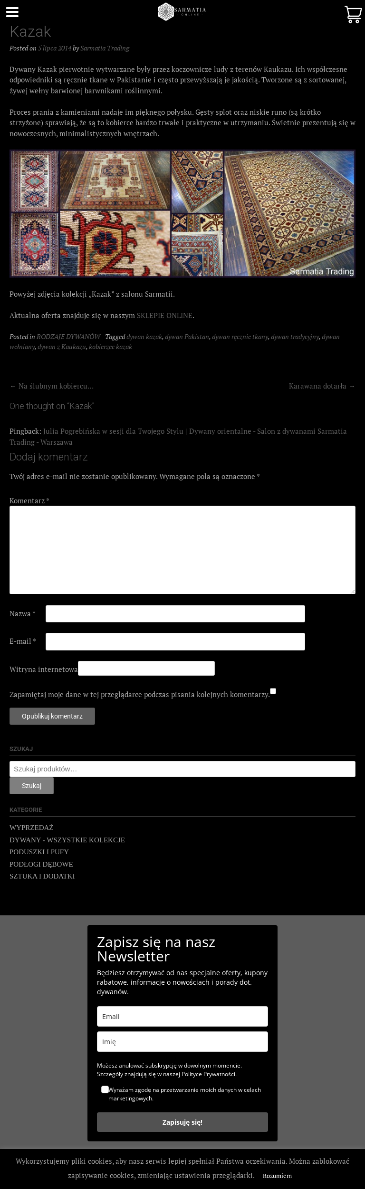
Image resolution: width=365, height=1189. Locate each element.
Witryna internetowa (44, 669)
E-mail (23, 641)
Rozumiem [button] (277, 1175)
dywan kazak (144, 336)
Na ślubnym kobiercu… (52, 385)
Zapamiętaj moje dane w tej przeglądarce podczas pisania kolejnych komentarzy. (140, 694)
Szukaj (31, 785)
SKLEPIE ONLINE (164, 315)
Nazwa (23, 613)
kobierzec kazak (110, 346)
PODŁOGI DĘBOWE (41, 864)
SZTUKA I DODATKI (42, 876)
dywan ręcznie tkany (240, 336)
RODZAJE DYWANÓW (68, 336)
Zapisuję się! (182, 1122)
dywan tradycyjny (295, 336)
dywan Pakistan (187, 336)
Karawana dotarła (322, 385)
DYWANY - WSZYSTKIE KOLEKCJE (67, 840)
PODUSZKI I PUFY (39, 852)
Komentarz (29, 500)
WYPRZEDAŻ (32, 827)
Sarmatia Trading (104, 47)
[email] (182, 1016)
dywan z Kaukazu (62, 346)
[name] (182, 1041)
